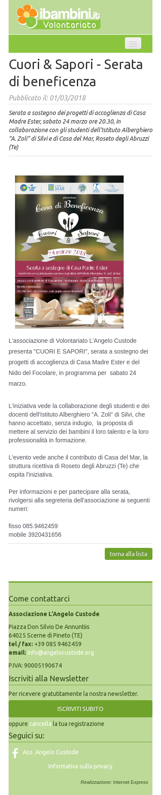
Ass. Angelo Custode (44, 752)
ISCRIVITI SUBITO (80, 708)
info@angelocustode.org (60, 652)
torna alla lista (128, 553)
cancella (40, 723)
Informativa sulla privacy (80, 766)
